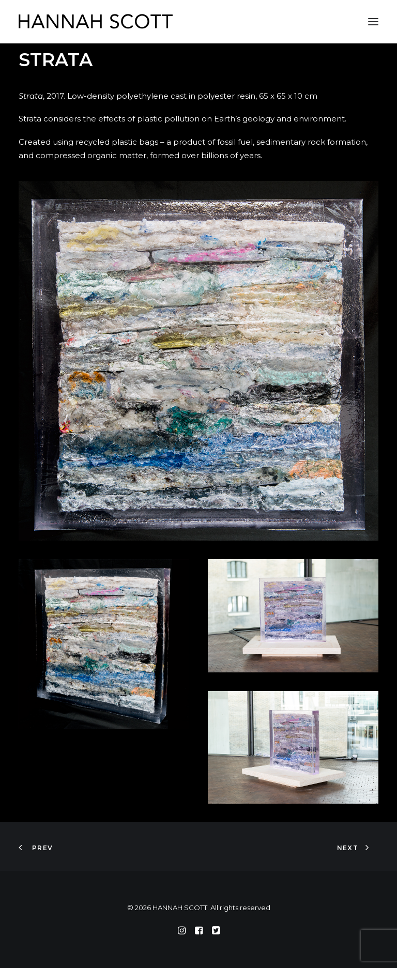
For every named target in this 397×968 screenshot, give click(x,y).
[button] (373, 21)
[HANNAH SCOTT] (96, 21)
